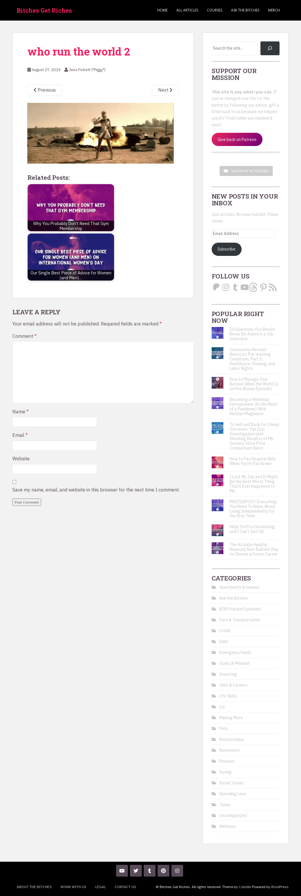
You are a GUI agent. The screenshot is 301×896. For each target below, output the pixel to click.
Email (20, 435)
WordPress (280, 887)
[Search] (270, 48)
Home (162, 10)
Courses (214, 10)
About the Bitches (34, 887)
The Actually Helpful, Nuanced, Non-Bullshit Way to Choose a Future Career (254, 549)
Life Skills (228, 696)
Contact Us (125, 887)
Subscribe (226, 249)
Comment (24, 336)
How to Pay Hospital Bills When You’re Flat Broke (253, 461)
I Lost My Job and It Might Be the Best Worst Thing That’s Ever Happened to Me (254, 484)
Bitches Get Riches (44, 10)
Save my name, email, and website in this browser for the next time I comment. (96, 490)
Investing (228, 674)
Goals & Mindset (234, 663)
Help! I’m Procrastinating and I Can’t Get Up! (252, 529)
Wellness (227, 826)
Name (20, 412)
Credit (225, 630)
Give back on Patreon (237, 139)
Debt (223, 641)
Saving (225, 772)
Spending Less (232, 793)
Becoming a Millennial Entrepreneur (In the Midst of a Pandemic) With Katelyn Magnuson (254, 406)
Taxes (224, 804)
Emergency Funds (235, 652)
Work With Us (73, 887)
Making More (231, 717)
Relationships (231, 739)
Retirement (229, 750)
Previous (45, 90)
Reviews (227, 761)
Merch (274, 10)
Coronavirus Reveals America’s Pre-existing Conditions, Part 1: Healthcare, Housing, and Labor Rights (252, 359)
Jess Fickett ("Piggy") (87, 69)
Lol (222, 706)
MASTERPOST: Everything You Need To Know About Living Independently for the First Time (253, 509)
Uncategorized (233, 815)
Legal (100, 887)
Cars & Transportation (239, 619)
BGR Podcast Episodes (240, 609)
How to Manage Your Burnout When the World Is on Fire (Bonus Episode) (254, 384)
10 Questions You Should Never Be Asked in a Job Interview (252, 334)
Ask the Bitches (245, 10)
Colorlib (245, 887)
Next (165, 90)
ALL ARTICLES (187, 10)
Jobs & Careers (233, 685)
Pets (223, 728)
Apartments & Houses (239, 587)
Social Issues (231, 783)
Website (21, 459)
